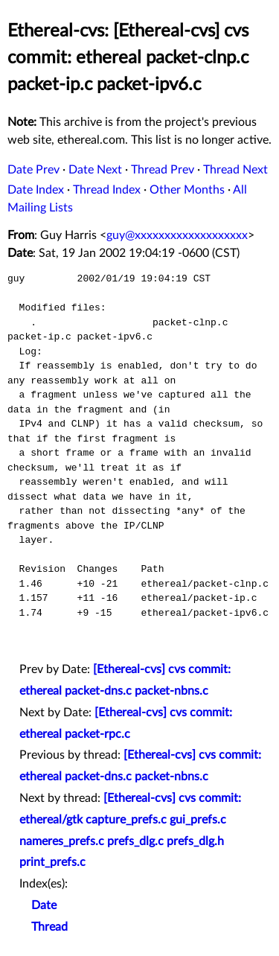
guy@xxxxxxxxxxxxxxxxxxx (177, 235)
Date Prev (33, 170)
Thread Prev (162, 170)
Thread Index (107, 190)
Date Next (95, 170)
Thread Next (235, 170)
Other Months (187, 190)
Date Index (35, 190)
